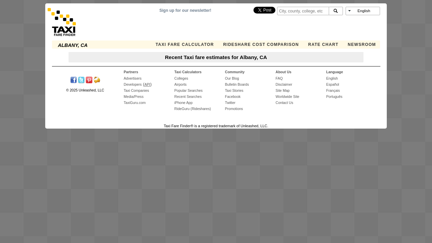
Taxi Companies (136, 90)
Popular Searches (188, 90)
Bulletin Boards (237, 84)
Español (332, 84)
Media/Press (134, 96)
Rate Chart (323, 44)
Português (334, 96)
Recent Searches (188, 96)
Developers (133, 84)
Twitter (230, 103)
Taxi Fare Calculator (185, 44)
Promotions (234, 109)
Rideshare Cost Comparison (261, 44)
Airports (180, 84)
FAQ (279, 78)
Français (333, 90)
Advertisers (133, 78)
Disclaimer (284, 84)
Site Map (283, 90)
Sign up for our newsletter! (185, 10)
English (332, 78)
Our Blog (232, 78)
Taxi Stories (234, 90)
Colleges (181, 78)
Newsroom (362, 44)
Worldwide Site (287, 96)
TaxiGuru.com (135, 103)
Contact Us (284, 103)
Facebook (233, 96)
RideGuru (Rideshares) (192, 109)
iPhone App (183, 103)
